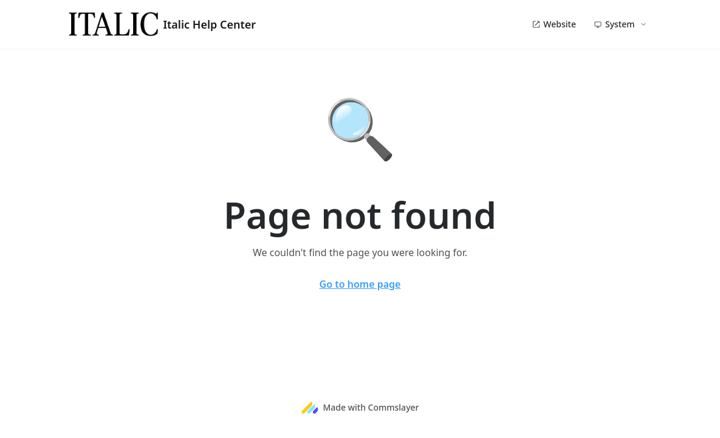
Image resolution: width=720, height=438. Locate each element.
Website (554, 24)
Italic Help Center (162, 24)
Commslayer (393, 407)
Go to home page (360, 284)
